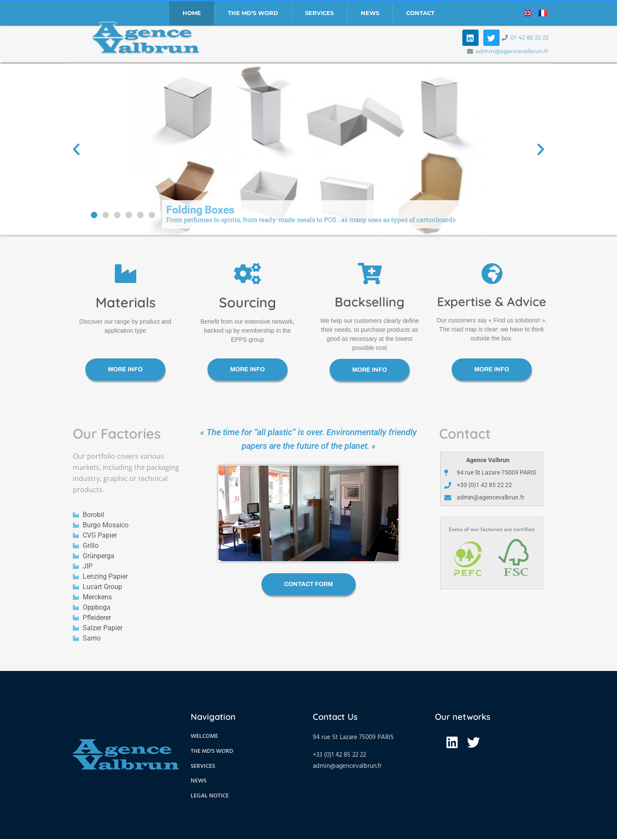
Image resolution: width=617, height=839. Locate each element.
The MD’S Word (253, 13)
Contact (420, 13)
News (370, 13)
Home (192, 13)
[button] (94, 215)
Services (319, 13)
